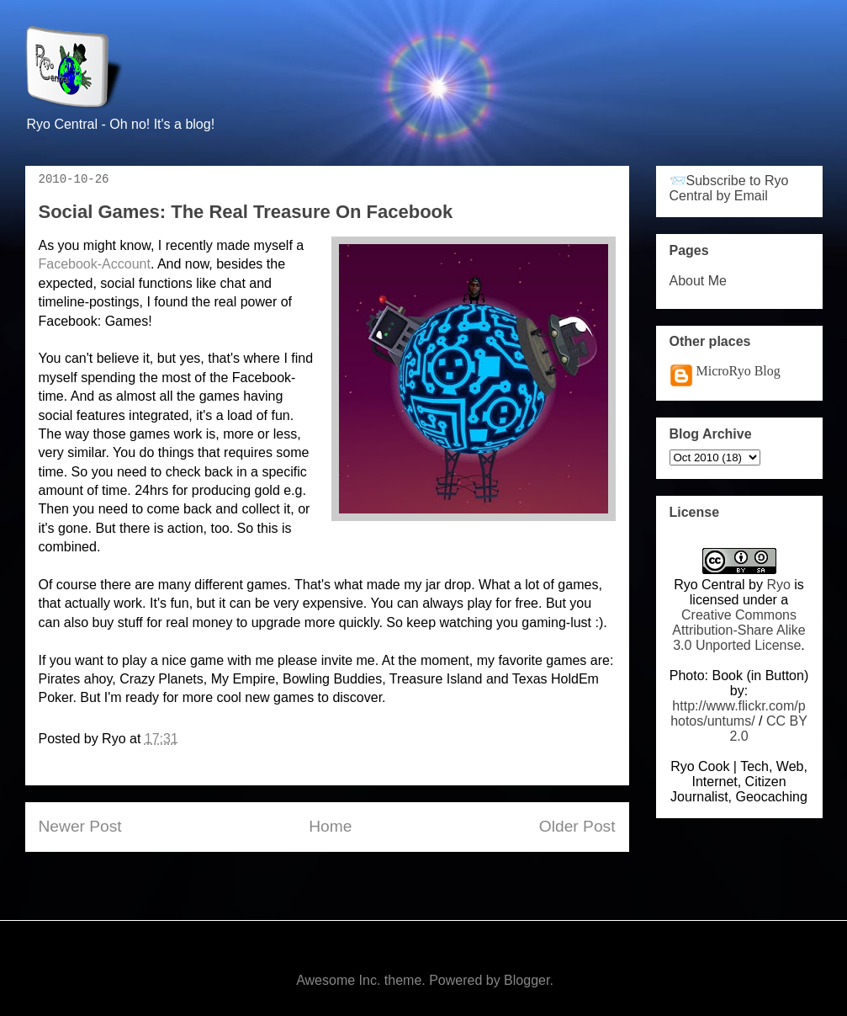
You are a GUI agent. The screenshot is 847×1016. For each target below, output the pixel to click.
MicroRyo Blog (738, 371)
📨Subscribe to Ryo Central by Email (729, 188)
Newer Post (80, 826)
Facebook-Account (95, 264)
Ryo (778, 584)
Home (330, 826)
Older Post (577, 826)
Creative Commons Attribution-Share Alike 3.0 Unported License (738, 630)
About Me (698, 281)
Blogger (526, 980)
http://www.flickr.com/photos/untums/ (738, 713)
